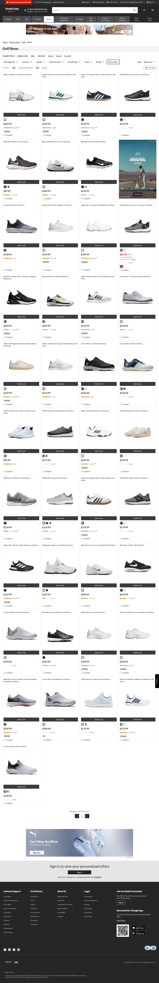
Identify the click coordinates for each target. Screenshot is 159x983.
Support (86, 2)
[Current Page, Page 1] (77, 816)
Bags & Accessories (105, 19)
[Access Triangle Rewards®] (133, 2)
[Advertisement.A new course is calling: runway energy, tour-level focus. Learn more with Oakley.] (137, 194)
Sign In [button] (150, 2)
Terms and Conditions (90, 900)
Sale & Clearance (122, 19)
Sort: (139, 62)
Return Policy (88, 916)
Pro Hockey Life (35, 912)
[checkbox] (8, 135)
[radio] (5, 120)
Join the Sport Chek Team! (65, 904)
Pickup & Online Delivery (11, 900)
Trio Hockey (34, 920)
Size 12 (58, 56)
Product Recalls (8, 928)
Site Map (86, 904)
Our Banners (34, 924)
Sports (48, 19)
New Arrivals (136, 19)
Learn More (47, 2)
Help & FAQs (7, 912)
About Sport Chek (62, 896)
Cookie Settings (8, 932)
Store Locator (8, 916)
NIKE (33, 56)
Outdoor (80, 19)
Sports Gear (15, 42)
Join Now (97, 877)
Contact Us (7, 924)
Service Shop (149, 19)
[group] (21, 131)
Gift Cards (6, 920)
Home (5, 42)
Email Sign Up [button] (98, 2)
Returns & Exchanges (10, 908)
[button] (134, 10)
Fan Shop (91, 19)
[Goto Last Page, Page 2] (82, 816)
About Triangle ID (62, 908)
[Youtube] (18, 949)
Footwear (37, 19)
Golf (23, 42)
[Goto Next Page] (87, 816)
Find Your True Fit (58, 2)
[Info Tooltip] (134, 259)
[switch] (22, 68)
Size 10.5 (67, 56)
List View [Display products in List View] (150, 68)
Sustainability (61, 912)
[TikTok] (9, 949)
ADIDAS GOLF (22, 56)
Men (18, 19)
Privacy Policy (88, 896)
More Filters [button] (113, 62)
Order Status (112, 2)
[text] (21, 127)
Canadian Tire (34, 896)
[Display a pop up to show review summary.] (19, 128)
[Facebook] (5, 949)
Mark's (32, 900)
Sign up (121, 903)
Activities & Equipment (64, 19)
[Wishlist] (144, 10)
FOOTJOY (41, 56)
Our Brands (60, 900)
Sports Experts (34, 916)
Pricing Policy (88, 912)
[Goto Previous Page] (72, 816)
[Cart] (152, 10)
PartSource (33, 908)
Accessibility (88, 908)
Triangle (32, 904)
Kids (26, 19)
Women (8, 19)
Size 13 (50, 56)
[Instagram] (14, 949)
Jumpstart (60, 916)
